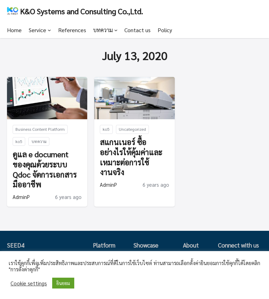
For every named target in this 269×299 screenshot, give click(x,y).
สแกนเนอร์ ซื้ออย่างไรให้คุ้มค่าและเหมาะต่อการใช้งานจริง (131, 157)
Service (37, 30)
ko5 (18, 141)
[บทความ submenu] (116, 30)
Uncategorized (132, 129)
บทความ (103, 30)
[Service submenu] (49, 30)
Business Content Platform (40, 129)
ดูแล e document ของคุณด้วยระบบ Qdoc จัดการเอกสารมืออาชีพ (45, 169)
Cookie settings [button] (29, 283)
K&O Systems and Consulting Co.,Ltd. (81, 11)
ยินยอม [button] (63, 283)
